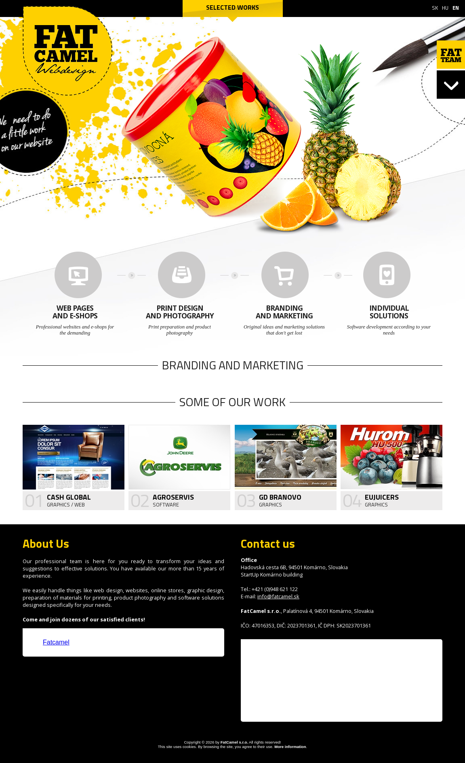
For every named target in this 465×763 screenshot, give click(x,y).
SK (435, 8)
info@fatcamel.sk (278, 596)
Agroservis (173, 497)
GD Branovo (280, 497)
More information (290, 746)
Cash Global (69, 497)
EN (455, 8)
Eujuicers (382, 497)
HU (445, 8)
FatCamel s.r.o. (234, 742)
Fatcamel (56, 642)
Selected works (232, 7)
